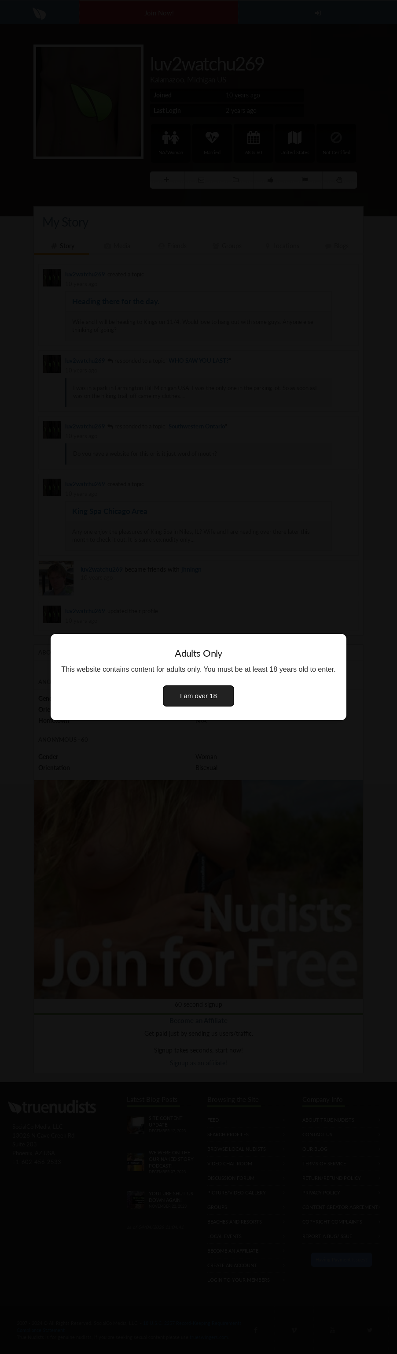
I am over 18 (198, 695)
